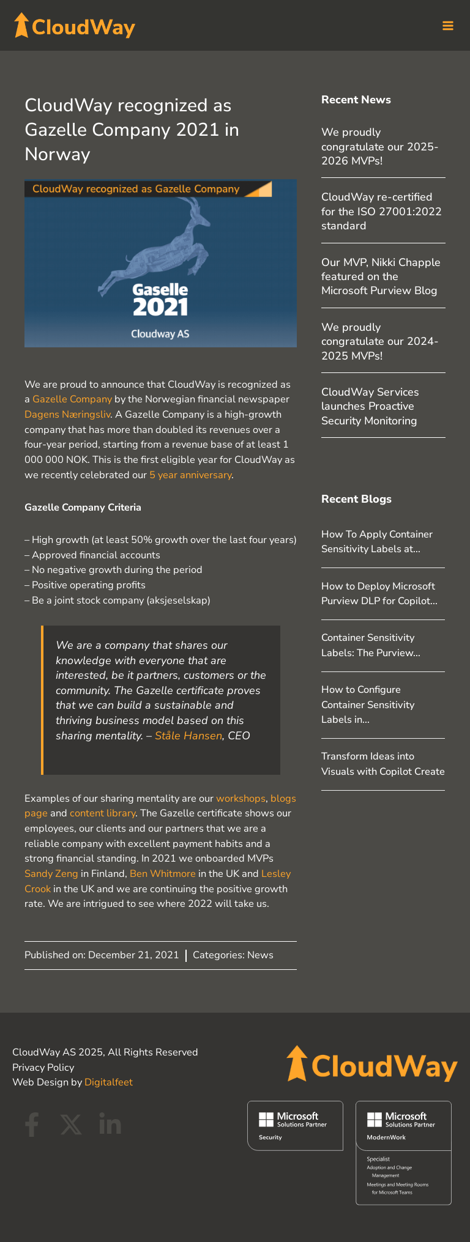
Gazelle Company (72, 397)
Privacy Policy (43, 1065)
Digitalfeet (108, 1080)
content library (102, 811)
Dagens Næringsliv (67, 412)
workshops (241, 796)
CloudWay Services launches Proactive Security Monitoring (370, 404)
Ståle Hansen (188, 733)
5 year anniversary (190, 472)
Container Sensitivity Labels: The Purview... (370, 643)
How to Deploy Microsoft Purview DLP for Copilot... (379, 591)
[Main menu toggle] (444, 25)
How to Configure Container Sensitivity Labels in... (367, 703)
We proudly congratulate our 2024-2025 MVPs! (380, 339)
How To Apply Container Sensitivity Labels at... (377, 539)
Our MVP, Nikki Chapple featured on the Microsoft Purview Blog (381, 274)
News (260, 953)
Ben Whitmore (163, 872)
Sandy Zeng (51, 872)
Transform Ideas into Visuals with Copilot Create (383, 762)
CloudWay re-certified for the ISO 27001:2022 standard (381, 209)
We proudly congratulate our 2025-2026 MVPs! (380, 144)
